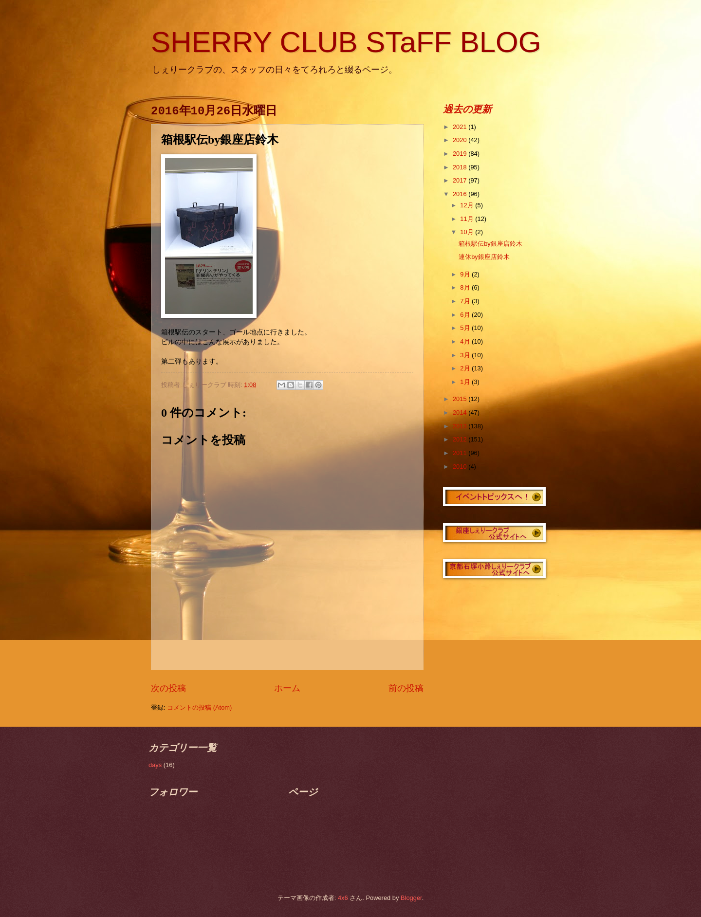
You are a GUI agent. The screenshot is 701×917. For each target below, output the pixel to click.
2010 (460, 466)
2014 (460, 412)
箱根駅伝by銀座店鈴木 (490, 243)
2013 (460, 426)
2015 (460, 399)
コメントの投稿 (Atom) (199, 707)
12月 (467, 205)
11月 (467, 218)
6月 (466, 314)
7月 (466, 301)
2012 (460, 439)
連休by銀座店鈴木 (484, 256)
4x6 (343, 897)
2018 (460, 167)
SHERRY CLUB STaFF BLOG (346, 42)
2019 (460, 153)
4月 (466, 341)
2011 (460, 453)
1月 (466, 381)
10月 (467, 232)
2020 (460, 140)
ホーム (287, 688)
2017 (460, 180)
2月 (466, 368)
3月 (466, 355)
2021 (460, 126)
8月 (466, 287)
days (155, 765)
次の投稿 (168, 688)
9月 (466, 274)
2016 (460, 194)
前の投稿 (406, 688)
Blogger (411, 897)
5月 (466, 327)
